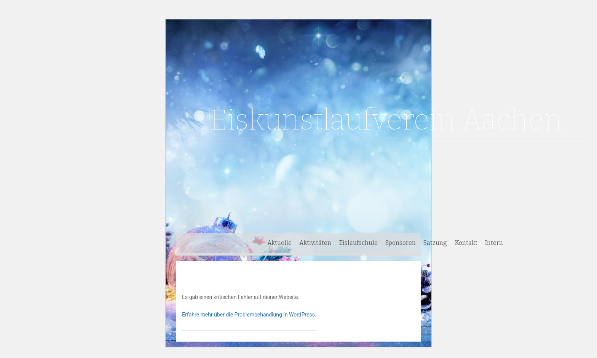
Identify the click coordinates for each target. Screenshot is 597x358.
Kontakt (466, 242)
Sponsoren (400, 242)
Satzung (435, 242)
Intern (494, 242)
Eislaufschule (358, 242)
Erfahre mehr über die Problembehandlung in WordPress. (249, 315)
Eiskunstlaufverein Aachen (385, 119)
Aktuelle (279, 242)
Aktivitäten (315, 242)
